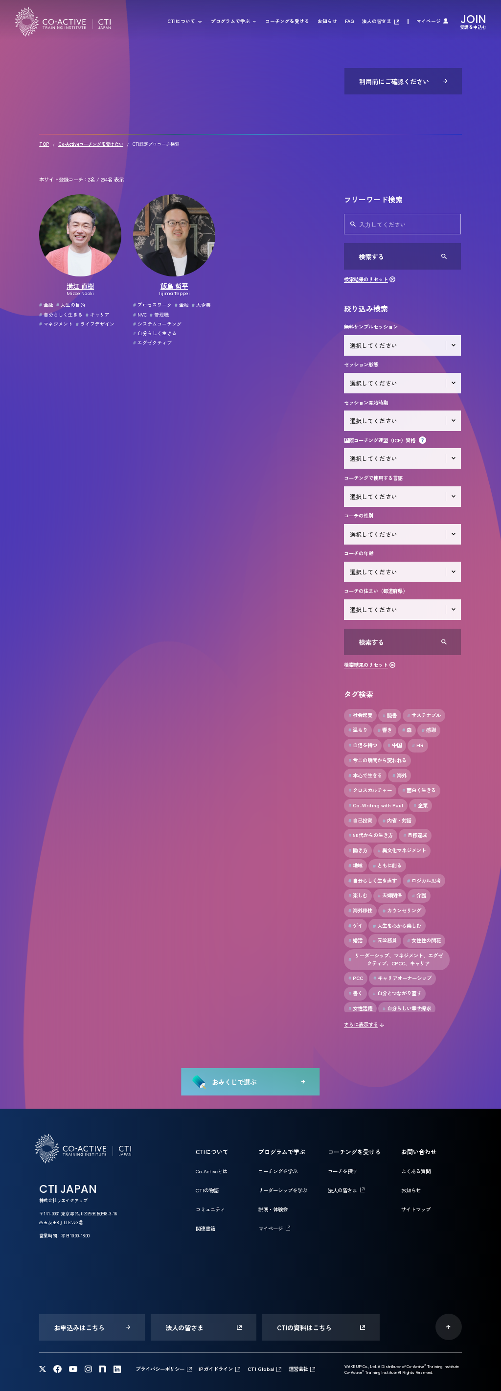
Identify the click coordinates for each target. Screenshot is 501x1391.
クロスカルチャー (370, 790)
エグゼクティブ (152, 342)
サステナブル (424, 715)
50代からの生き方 (370, 835)
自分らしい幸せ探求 (407, 1008)
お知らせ (327, 21)
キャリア (98, 314)
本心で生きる (365, 775)
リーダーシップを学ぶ (282, 1190)
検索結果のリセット (366, 279)
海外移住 (360, 910)
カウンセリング (402, 910)
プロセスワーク (152, 304)
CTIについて (181, 21)
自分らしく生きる (61, 314)
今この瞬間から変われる (377, 760)
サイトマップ (416, 1209)
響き (385, 730)
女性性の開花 (424, 940)
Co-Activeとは (212, 1171)
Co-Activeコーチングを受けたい (90, 144)
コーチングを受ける (287, 21)
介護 (419, 895)
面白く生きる (419, 790)
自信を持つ (362, 745)
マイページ (428, 21)
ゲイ (355, 926)
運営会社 (298, 1368)
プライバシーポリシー (160, 1368)
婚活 (355, 940)
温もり (357, 730)
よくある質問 (416, 1171)
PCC (355, 978)
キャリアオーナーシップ (402, 978)
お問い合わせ (418, 1151)
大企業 (201, 304)
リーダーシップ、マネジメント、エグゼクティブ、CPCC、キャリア (395, 959)
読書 (390, 715)
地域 (355, 865)
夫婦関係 (390, 895)
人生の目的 (70, 304)
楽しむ (357, 895)
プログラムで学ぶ (230, 21)
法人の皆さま (376, 21)
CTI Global (261, 1368)
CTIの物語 (207, 1190)
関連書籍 (205, 1228)
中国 (394, 745)
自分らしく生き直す (372, 881)
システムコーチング (157, 323)
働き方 (357, 850)
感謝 (429, 730)
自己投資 (360, 820)
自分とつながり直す (397, 993)
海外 (399, 775)
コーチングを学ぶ (277, 1171)
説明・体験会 (273, 1209)
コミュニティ (210, 1209)
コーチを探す (342, 1171)
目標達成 (415, 835)
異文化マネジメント (402, 850)
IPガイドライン (216, 1368)
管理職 (159, 314)
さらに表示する (361, 1024)
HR (418, 745)
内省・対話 (397, 820)
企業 (420, 805)
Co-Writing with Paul (375, 805)
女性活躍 (360, 1008)
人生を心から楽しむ (397, 926)
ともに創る (387, 865)
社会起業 (360, 715)
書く (355, 993)
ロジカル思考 (424, 881)
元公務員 (385, 940)
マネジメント (56, 323)
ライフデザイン (95, 323)
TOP (44, 144)
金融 (46, 304)
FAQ (349, 21)
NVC (140, 314)
